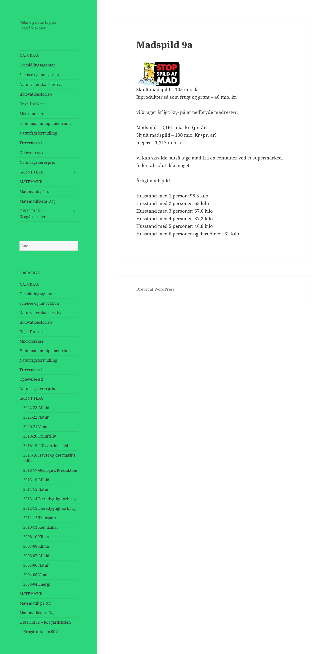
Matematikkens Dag (37, 201)
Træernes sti (30, 142)
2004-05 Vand (35, 574)
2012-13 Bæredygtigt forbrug (49, 508)
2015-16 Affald (36, 479)
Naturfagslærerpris (37, 162)
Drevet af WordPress (155, 289)
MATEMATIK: (31, 181)
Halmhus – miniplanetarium (45, 123)
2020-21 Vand (35, 426)
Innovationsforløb (35, 94)
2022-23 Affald (36, 407)
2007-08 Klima (36, 546)
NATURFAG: (30, 55)
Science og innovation (39, 74)
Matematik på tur (35, 191)
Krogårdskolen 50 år (41, 631)
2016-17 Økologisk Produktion (50, 470)
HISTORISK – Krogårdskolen (32, 213)
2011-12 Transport (40, 517)
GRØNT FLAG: (32, 172)
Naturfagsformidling (38, 133)
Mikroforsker (31, 113)
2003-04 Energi (36, 584)
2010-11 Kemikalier (40, 527)
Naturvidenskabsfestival (41, 84)
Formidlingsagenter (37, 65)
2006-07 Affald (36, 555)
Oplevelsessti (31, 152)
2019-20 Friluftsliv (39, 436)
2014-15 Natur (36, 489)
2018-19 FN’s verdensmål (45, 445)
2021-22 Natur (36, 417)
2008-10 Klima (36, 536)
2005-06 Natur (36, 565)
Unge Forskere (32, 104)
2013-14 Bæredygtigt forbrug (49, 498)
